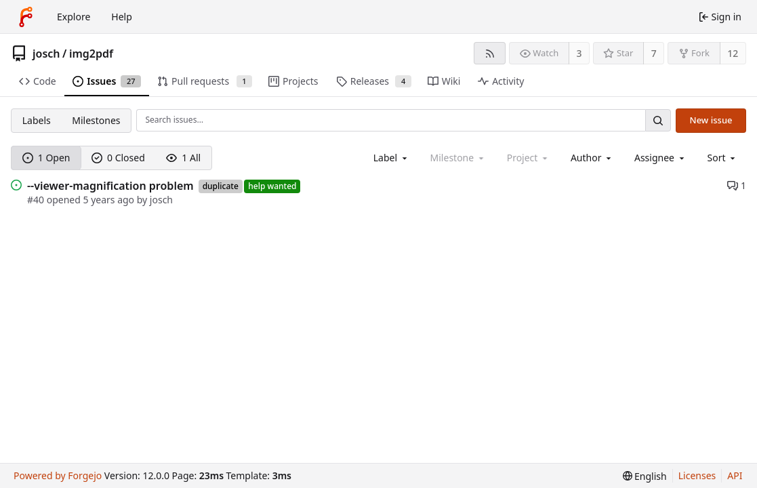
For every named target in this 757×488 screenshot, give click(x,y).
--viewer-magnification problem (110, 185)
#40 (37, 199)
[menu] (723, 157)
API (734, 475)
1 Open (46, 157)
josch (46, 53)
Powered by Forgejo (58, 475)
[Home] (26, 17)
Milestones (96, 120)
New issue (711, 120)
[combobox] (391, 157)
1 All (183, 157)
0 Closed (118, 157)
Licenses (697, 475)
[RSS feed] (490, 53)
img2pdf (91, 53)
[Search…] (658, 120)
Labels (36, 120)
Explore (73, 16)
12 (732, 53)
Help (121, 16)
